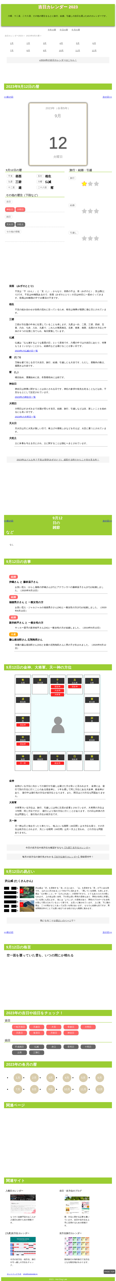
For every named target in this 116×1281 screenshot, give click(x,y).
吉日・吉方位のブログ (70, 1191)
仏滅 (36, 1046)
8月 (28, 50)
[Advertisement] (58, 75)
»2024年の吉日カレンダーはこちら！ (58, 60)
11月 (78, 50)
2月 (28, 43)
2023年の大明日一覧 (25, 416)
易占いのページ (63, 920)
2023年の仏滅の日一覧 (26, 351)
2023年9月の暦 (33, 36)
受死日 (71, 1046)
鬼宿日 (36, 1032)
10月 (61, 50)
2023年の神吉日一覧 (25, 397)
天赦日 (36, 1027)
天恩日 (19, 1032)
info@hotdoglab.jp (30, 1274)
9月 (45, 50)
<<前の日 (8, 97)
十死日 (88, 1046)
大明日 (88, 1027)
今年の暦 (52, 30)
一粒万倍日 (19, 1027)
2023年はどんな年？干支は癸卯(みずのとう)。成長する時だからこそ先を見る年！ (58, 459)
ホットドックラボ (14, 1274)
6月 (94, 43)
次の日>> (107, 97)
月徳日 (53, 1032)
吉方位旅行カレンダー (70, 1233)
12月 (94, 50)
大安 (53, 1027)
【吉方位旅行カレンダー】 (67, 856)
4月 (61, 43)
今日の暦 (64, 30)
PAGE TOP (109, 1272)
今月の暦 (75, 30)
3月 (45, 43)
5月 (78, 43)
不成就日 (19, 1046)
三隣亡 (36, 1052)
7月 (12, 50)
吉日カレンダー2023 (14, 36)
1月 (12, 43)
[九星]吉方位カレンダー (17, 1233)
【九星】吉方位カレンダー (77, 847)
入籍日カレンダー (14, 1191)
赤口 (53, 1046)
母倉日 (71, 1027)
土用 (19, 1052)
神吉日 (71, 1032)
